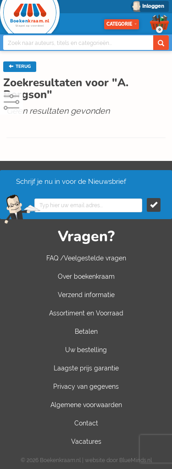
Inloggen (153, 6)
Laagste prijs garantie (86, 368)
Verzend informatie (86, 294)
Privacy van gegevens (86, 386)
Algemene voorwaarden (86, 404)
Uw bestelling (86, 349)
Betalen (86, 331)
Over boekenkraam (86, 276)
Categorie (121, 24)
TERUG (20, 66)
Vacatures (86, 441)
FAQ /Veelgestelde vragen (86, 258)
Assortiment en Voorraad (86, 313)
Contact (86, 423)
